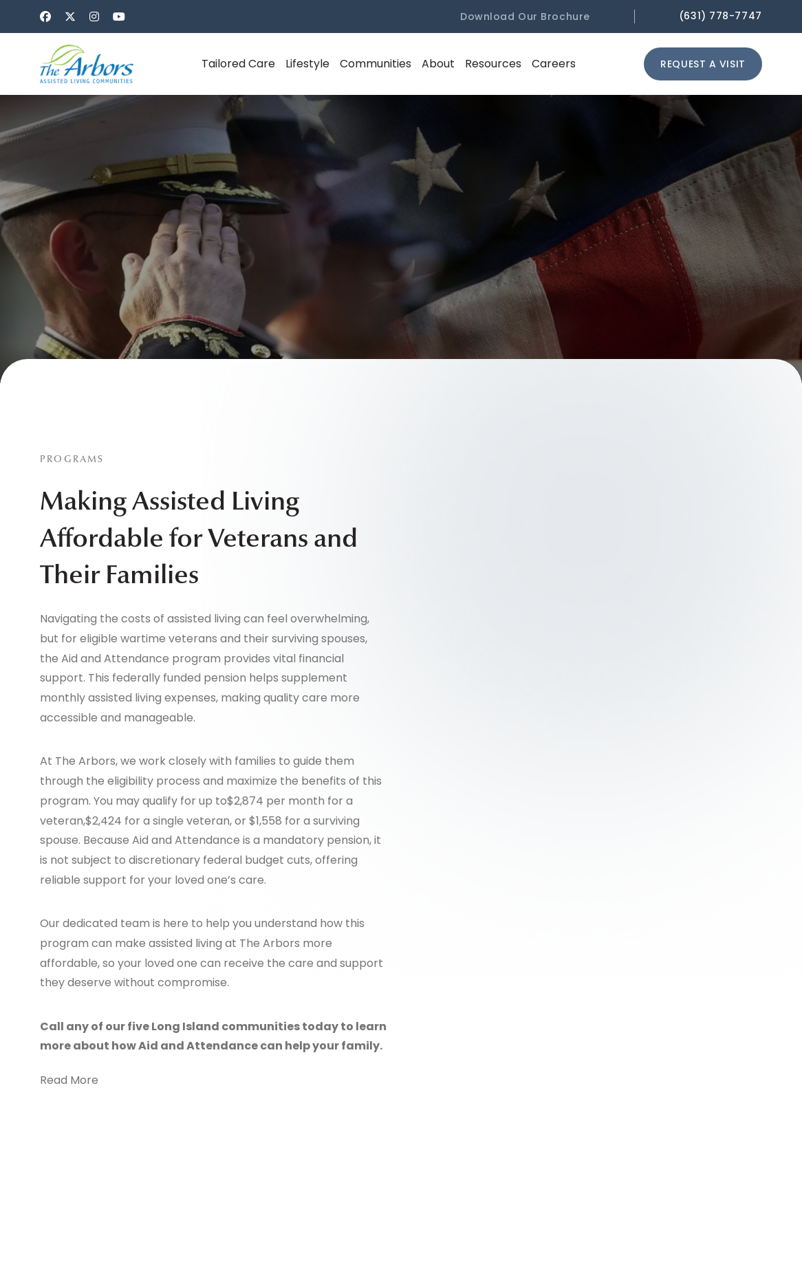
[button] (536, 16)
